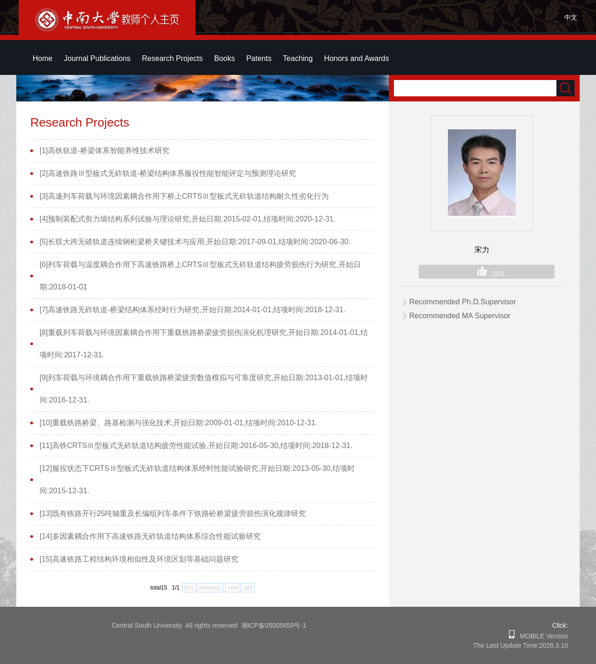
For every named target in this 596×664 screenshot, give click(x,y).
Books (224, 58)
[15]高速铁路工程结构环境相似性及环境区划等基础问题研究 (139, 559)
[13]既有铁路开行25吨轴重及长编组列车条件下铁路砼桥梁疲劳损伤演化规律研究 (173, 513)
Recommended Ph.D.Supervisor (462, 302)
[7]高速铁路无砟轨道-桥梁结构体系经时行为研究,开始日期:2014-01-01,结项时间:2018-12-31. (192, 310)
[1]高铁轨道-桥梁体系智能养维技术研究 (104, 150)
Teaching (298, 58)
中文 (570, 17)
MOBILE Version (541, 636)
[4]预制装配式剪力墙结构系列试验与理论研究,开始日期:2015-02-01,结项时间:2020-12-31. (188, 219)
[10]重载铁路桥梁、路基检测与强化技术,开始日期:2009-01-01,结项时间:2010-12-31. (179, 423)
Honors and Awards (356, 58)
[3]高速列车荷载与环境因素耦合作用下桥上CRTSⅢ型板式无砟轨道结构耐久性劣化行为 (184, 196)
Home (43, 58)
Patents (258, 58)
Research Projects (172, 58)
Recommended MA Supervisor (459, 316)
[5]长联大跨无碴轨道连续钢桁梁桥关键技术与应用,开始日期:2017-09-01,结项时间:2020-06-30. (195, 242)
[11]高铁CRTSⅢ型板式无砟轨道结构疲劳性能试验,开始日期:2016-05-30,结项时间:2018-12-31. (196, 445)
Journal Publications (97, 58)
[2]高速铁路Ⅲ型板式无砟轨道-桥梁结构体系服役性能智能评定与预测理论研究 (168, 173)
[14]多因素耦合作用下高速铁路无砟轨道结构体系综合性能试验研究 (150, 536)
